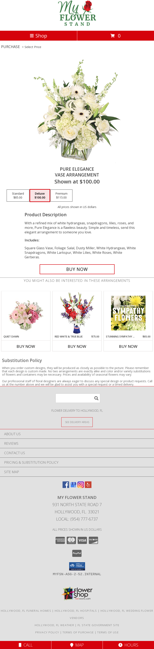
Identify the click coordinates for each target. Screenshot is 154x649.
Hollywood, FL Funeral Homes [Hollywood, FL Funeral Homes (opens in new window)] (26, 611)
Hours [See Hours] (128, 645)
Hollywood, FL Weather (54, 625)
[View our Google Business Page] (73, 486)
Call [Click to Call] (26, 645)
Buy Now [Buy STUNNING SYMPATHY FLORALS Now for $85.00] (128, 346)
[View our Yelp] (88, 486)
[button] (77, 566)
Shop (38, 35)
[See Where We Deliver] (77, 422)
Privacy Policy (47, 632)
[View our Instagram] (80, 486)
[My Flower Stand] (77, 25)
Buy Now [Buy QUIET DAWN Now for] (26, 346)
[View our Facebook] (66, 486)
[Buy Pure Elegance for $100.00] (77, 269)
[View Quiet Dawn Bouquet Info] (26, 313)
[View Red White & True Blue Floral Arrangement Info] (77, 313)
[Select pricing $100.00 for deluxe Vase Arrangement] (40, 196)
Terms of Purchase (78, 632)
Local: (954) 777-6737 (77, 519)
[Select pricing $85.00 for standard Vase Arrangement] (18, 196)
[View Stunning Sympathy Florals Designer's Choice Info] (128, 313)
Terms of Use (108, 632)
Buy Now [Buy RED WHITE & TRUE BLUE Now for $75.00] (77, 346)
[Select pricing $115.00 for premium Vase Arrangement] (61, 196)
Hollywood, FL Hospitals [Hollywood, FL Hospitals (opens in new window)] (76, 611)
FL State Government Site (98, 625)
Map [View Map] (77, 645)
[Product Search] (78, 398)
